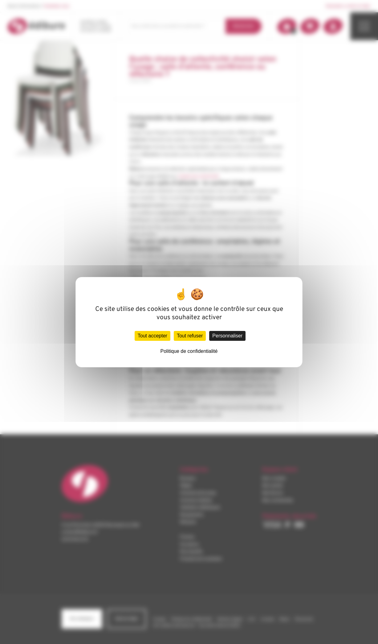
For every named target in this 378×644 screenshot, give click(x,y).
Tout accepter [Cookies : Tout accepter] (152, 335)
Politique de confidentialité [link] (189, 351)
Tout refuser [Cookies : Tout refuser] (190, 335)
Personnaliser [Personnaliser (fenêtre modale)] (227, 335)
